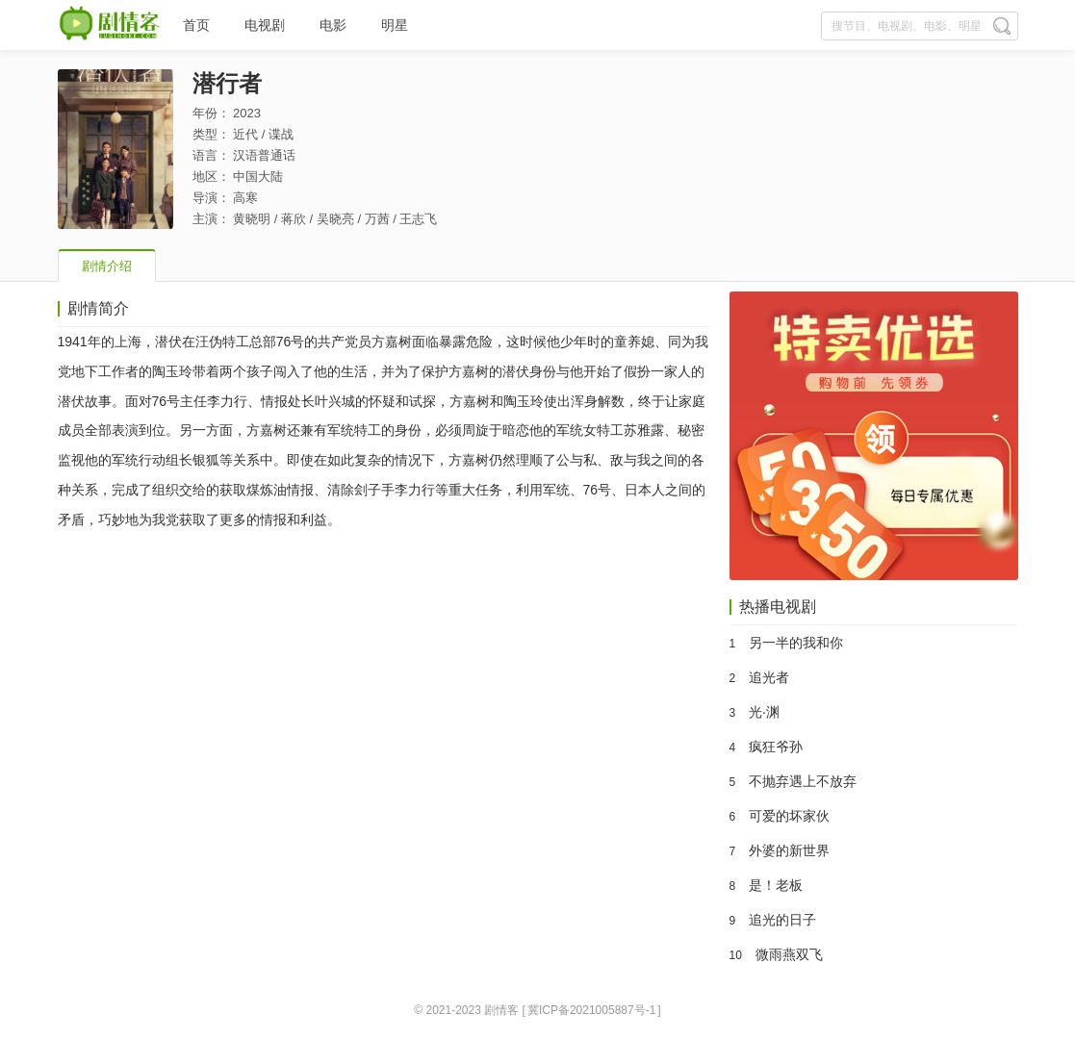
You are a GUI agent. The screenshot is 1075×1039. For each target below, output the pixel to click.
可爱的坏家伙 (789, 816)
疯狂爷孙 (776, 746)
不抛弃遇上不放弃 (803, 781)
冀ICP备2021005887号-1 (591, 1010)
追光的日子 (782, 919)
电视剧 (264, 25)
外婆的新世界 (789, 850)
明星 (394, 25)
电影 (333, 25)
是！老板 (776, 885)
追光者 (769, 677)
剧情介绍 (107, 266)
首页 (196, 25)
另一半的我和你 (796, 642)
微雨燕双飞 (789, 954)
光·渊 (764, 712)
